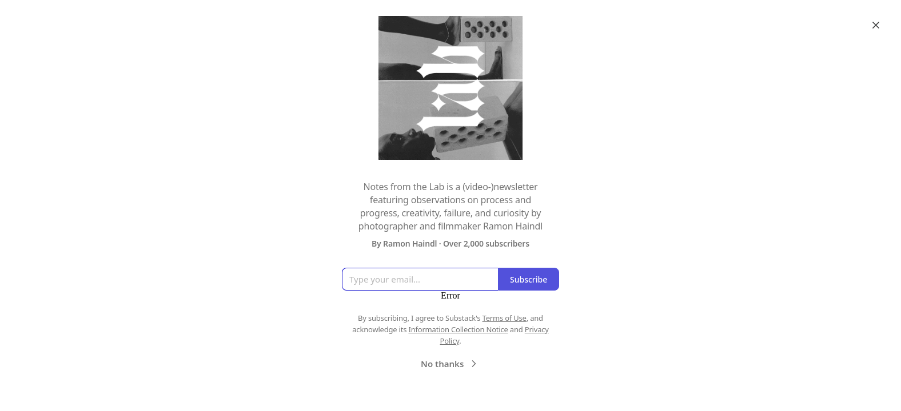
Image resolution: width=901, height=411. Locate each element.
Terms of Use (505, 318)
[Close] (875, 25)
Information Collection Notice (458, 329)
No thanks (450, 363)
